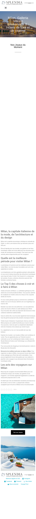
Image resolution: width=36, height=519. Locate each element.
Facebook (8, 481)
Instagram (26, 478)
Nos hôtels (28, 481)
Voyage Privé (24, 484)
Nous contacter (13, 484)
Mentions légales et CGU (13, 478)
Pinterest (17, 481)
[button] (5, 7)
